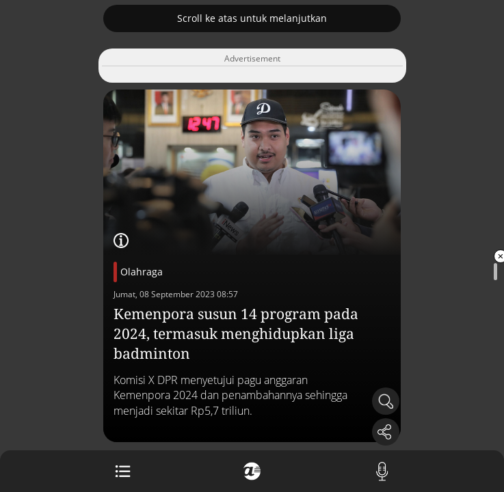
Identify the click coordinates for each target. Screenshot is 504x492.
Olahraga (141, 271)
